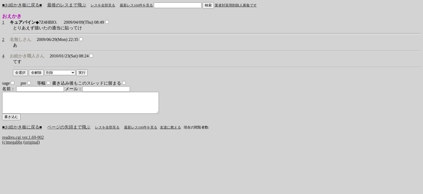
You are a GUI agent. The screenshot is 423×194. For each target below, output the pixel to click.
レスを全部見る (103, 5)
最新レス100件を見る (136, 5)
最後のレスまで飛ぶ (66, 5)
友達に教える (170, 131)
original (31, 146)
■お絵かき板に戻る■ (22, 5)
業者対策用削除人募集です (236, 5)
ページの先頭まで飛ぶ (68, 131)
